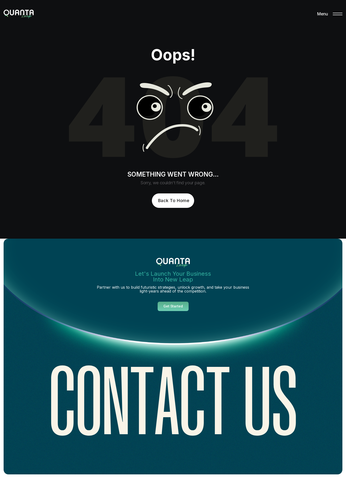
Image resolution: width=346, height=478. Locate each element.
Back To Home (173, 200)
